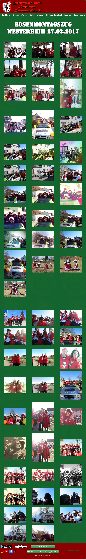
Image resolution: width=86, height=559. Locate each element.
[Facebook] (11, 551)
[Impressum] (43, 546)
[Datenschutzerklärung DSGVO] (43, 551)
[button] (5, 15)
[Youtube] (6, 551)
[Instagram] (2, 551)
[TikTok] (15, 551)
